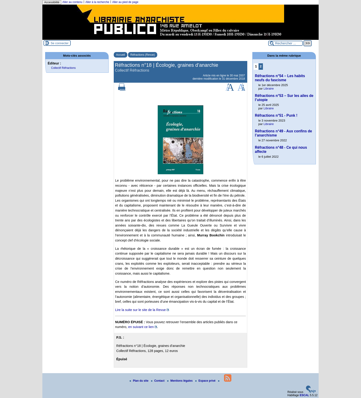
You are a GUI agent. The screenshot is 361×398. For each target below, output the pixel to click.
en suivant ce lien (141, 327)
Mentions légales (180, 380)
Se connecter (60, 43)
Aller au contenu (72, 2)
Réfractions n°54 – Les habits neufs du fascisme (280, 78)
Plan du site (139, 380)
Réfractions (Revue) (142, 54)
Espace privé (205, 380)
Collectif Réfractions (63, 68)
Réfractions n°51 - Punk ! (276, 115)
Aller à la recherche (97, 2)
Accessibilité (51, 2)
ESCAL (304, 395)
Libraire (269, 88)
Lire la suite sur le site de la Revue (140, 310)
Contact (158, 380)
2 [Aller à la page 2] (261, 66)
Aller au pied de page (125, 2)
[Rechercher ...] (285, 43)
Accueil (120, 54)
